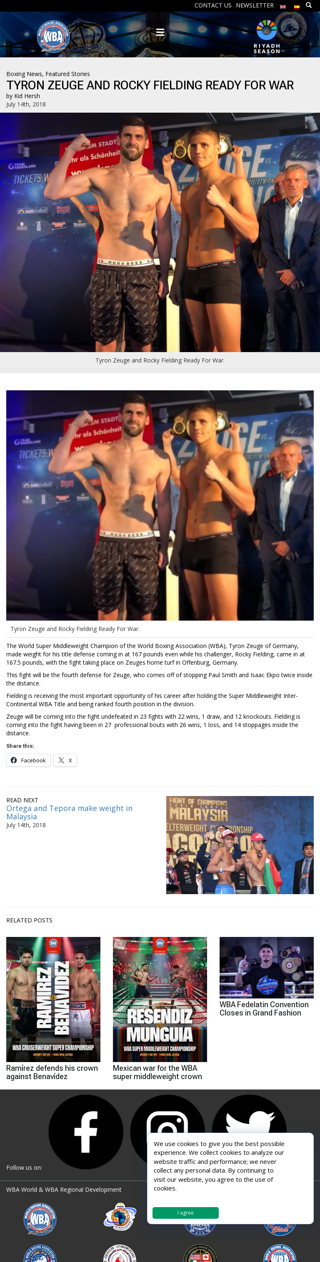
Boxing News (24, 74)
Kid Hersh (27, 96)
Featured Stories (67, 74)
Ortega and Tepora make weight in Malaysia (69, 812)
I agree (186, 1212)
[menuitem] (283, 5)
